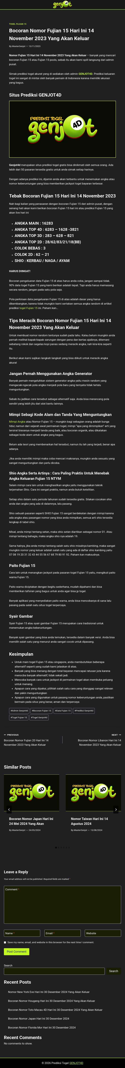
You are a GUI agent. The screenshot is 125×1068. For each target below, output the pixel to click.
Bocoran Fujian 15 (41, 710)
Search (8, 965)
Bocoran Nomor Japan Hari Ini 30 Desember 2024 (38, 1018)
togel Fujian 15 (29, 308)
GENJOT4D (85, 73)
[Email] (62, 933)
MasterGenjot (18, 46)
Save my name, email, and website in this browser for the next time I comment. (50, 942)
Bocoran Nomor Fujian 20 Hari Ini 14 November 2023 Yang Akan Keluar (32, 740)
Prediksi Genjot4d (84, 710)
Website (91, 933)
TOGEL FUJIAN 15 (17, 24)
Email (50, 933)
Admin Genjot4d (19, 710)
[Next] (115, 809)
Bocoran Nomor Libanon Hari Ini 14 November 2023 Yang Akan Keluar (93, 740)
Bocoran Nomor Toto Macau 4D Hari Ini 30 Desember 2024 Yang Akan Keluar (55, 1009)
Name (10, 933)
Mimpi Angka (17, 421)
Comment (12, 889)
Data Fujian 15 (62, 710)
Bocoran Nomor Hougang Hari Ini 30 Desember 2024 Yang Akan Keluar (51, 1000)
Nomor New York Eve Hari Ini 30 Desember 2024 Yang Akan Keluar (49, 992)
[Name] (22, 933)
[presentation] (31, 792)
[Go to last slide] (9, 809)
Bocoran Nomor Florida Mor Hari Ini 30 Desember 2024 (42, 1027)
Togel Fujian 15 (19, 717)
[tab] (56, 847)
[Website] (103, 933)
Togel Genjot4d (39, 717)
